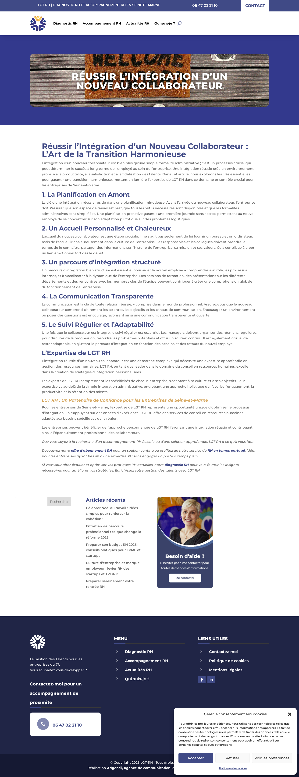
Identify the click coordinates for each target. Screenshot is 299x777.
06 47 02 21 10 (205, 5)
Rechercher (59, 502)
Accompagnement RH (102, 23)
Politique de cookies (233, 768)
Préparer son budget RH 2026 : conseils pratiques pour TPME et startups (113, 550)
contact (255, 5)
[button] (289, 714)
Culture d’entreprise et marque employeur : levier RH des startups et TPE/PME (113, 568)
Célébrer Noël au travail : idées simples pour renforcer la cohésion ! (112, 513)
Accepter (196, 758)
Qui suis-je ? (164, 23)
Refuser (232, 758)
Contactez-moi (223, 651)
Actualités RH (137, 23)
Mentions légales (225, 670)
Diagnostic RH (65, 23)
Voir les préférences (272, 758)
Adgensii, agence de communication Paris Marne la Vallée (157, 768)
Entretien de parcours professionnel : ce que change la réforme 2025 (113, 531)
